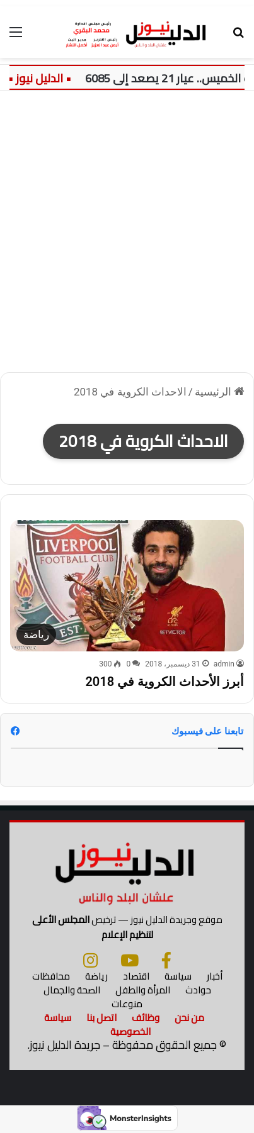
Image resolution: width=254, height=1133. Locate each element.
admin (224, 664)
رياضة (96, 976)
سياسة (178, 976)
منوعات (127, 1004)
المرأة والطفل (142, 990)
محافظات (51, 976)
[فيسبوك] (166, 960)
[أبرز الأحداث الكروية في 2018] (127, 585)
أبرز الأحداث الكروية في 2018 (164, 681)
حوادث (198, 990)
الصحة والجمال (71, 990)
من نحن (189, 1018)
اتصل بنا (101, 1018)
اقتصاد (136, 976)
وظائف (145, 1018)
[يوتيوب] (129, 960)
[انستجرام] (90, 960)
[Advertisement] (127, 236)
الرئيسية (219, 391)
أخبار (214, 976)
